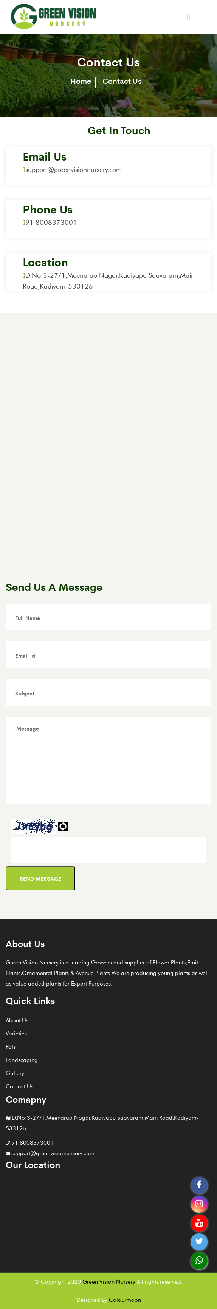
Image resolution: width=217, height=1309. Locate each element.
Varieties (16, 1033)
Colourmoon (125, 1300)
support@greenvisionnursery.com (72, 169)
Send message (40, 878)
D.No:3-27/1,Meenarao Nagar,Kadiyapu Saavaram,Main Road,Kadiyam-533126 (102, 1123)
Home (80, 80)
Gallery (15, 1073)
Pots (11, 1046)
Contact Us (19, 1086)
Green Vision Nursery (108, 1281)
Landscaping (22, 1060)
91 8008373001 (50, 222)
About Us (17, 1020)
